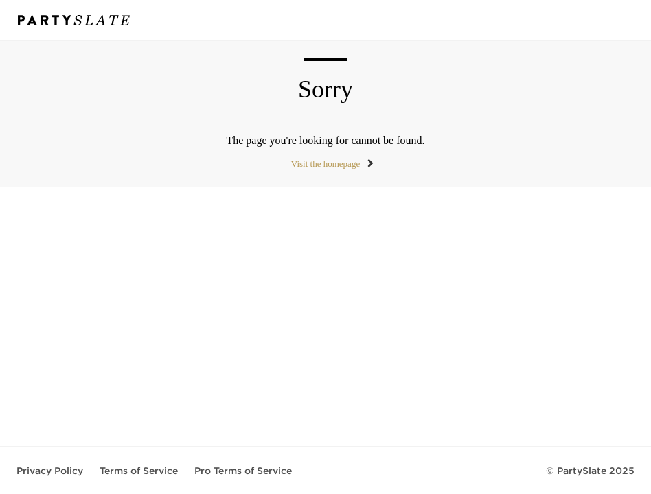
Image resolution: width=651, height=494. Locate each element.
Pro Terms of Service (243, 470)
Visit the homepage (325, 163)
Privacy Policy (49, 470)
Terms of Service (139, 470)
